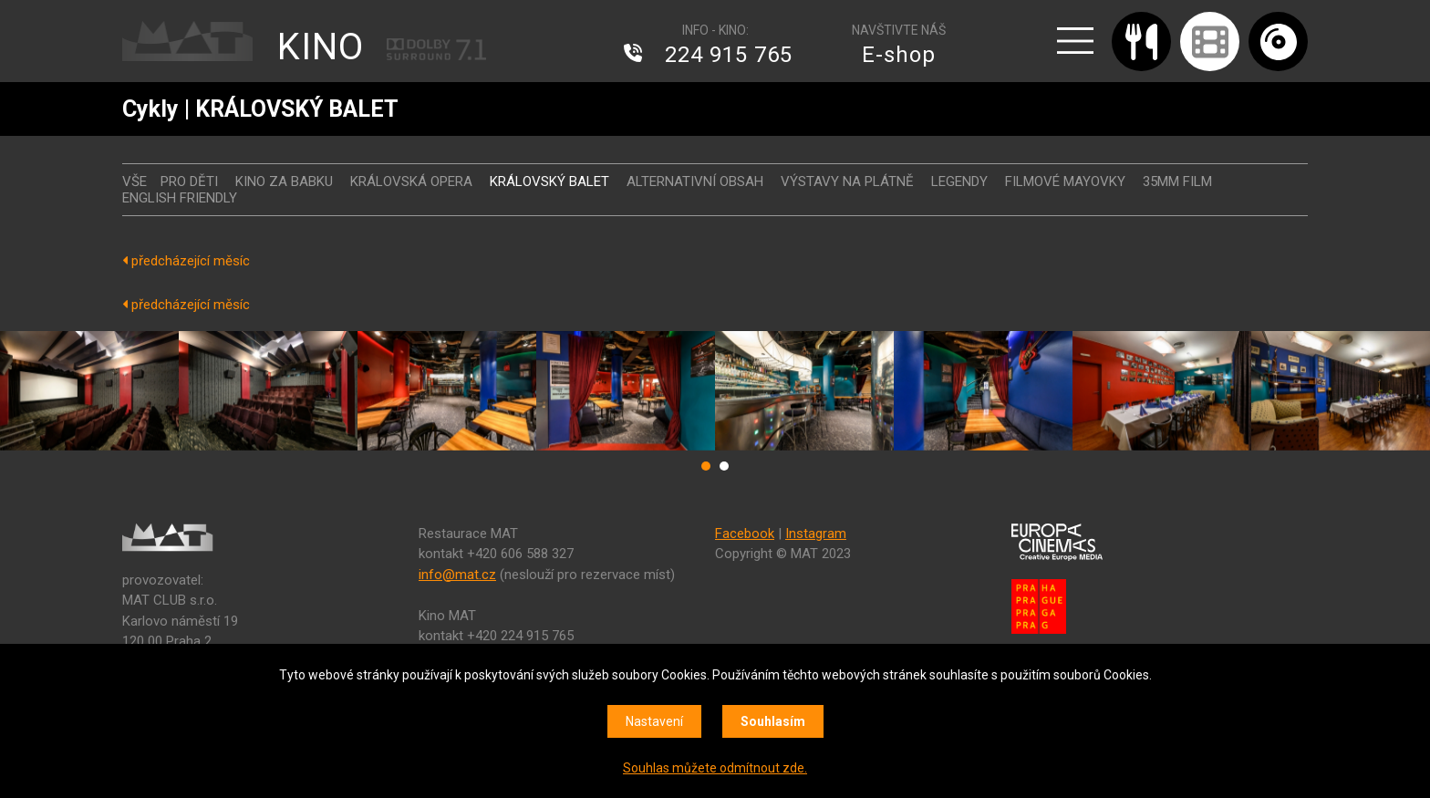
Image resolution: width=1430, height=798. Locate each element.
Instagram (815, 533)
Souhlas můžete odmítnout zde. (715, 768)
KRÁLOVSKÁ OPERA (411, 181)
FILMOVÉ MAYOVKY (1065, 181)
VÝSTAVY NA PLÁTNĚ (847, 181)
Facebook (744, 533)
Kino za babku (284, 181)
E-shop (899, 54)
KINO (320, 47)
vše (134, 181)
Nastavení (654, 721)
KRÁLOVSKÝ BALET (549, 181)
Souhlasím (773, 721)
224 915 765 (729, 54)
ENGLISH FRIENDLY (179, 198)
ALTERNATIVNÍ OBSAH (695, 181)
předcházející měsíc (186, 261)
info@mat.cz (457, 574)
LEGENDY (959, 181)
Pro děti (189, 181)
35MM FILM (1177, 181)
